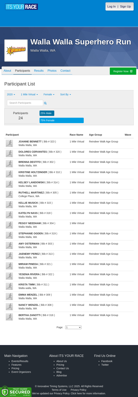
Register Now (123, 71)
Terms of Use (59, 389)
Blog (58, 371)
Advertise (61, 375)
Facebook (106, 361)
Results (38, 71)
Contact (65, 71)
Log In (111, 6)
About (7, 71)
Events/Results (20, 361)
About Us (61, 361)
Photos (52, 71)
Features (16, 364)
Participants (22, 71)
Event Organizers (21, 371)
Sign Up (125, 6)
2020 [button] (11, 94)
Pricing (15, 368)
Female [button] (49, 94)
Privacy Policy (78, 389)
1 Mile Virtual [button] (29, 94)
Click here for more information (88, 393)
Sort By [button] (65, 94)
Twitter (105, 364)
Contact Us (62, 368)
